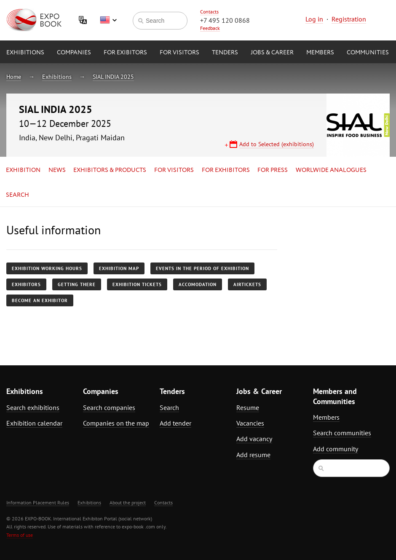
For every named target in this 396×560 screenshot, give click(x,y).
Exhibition (23, 170)
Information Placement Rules (37, 502)
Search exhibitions (32, 407)
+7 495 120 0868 (225, 20)
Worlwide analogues (331, 170)
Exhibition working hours (47, 268)
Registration (349, 19)
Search (17, 195)
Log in (314, 19)
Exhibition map (119, 268)
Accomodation (198, 284)
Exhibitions (25, 52)
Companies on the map (116, 423)
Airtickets (247, 284)
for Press (272, 170)
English (108, 20)
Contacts (209, 11)
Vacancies (250, 423)
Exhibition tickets (137, 284)
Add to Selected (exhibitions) (276, 144)
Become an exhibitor (40, 300)
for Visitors (179, 52)
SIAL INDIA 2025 (113, 76)
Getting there (77, 284)
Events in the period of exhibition (202, 268)
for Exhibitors (226, 170)
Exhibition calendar (34, 423)
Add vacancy (254, 438)
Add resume (253, 454)
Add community (335, 449)
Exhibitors (26, 284)
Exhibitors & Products (109, 170)
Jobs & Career (272, 52)
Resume (247, 407)
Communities (368, 52)
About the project (128, 502)
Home (13, 76)
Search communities (342, 433)
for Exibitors (125, 52)
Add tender (175, 423)
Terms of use (19, 535)
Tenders (225, 52)
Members (320, 52)
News (57, 170)
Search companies (109, 407)
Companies (74, 52)
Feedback (210, 28)
